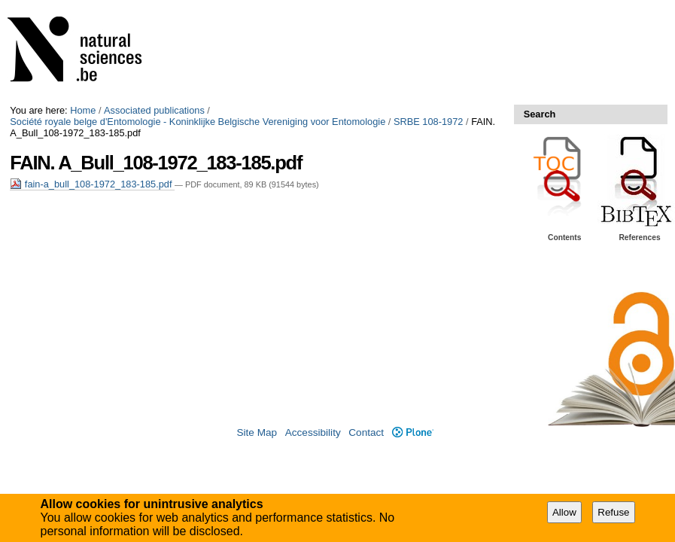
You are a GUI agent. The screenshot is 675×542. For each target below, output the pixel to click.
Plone (413, 432)
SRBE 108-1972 (428, 121)
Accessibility (313, 432)
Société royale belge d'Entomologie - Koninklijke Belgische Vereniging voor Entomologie (197, 121)
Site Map (256, 432)
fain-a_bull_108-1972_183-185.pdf (92, 184)
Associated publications (154, 110)
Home (83, 110)
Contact (366, 432)
